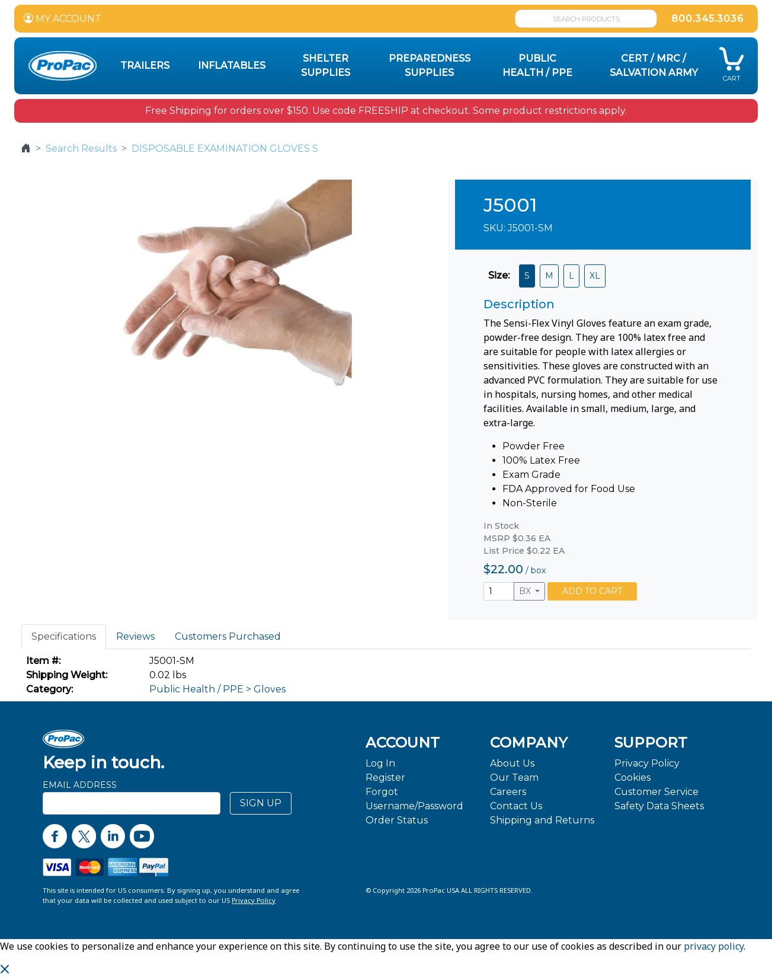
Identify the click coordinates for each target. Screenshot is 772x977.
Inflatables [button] (231, 65)
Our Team (514, 777)
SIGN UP (260, 803)
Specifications (63, 636)
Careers (508, 791)
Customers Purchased (228, 636)
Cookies (632, 777)
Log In (380, 763)
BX (526, 591)
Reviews (135, 636)
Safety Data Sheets (659, 806)
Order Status (397, 820)
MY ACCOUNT (62, 18)
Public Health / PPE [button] (537, 65)
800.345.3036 (707, 18)
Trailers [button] (144, 65)
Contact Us (516, 806)
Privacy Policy (647, 763)
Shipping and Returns (542, 820)
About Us (512, 763)
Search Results (81, 148)
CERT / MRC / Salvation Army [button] (654, 65)
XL (595, 275)
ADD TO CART (592, 591)
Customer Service (656, 791)
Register (385, 777)
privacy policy (714, 946)
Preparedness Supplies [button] (429, 65)
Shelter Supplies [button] (325, 65)
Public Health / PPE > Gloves (217, 689)
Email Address (80, 785)
